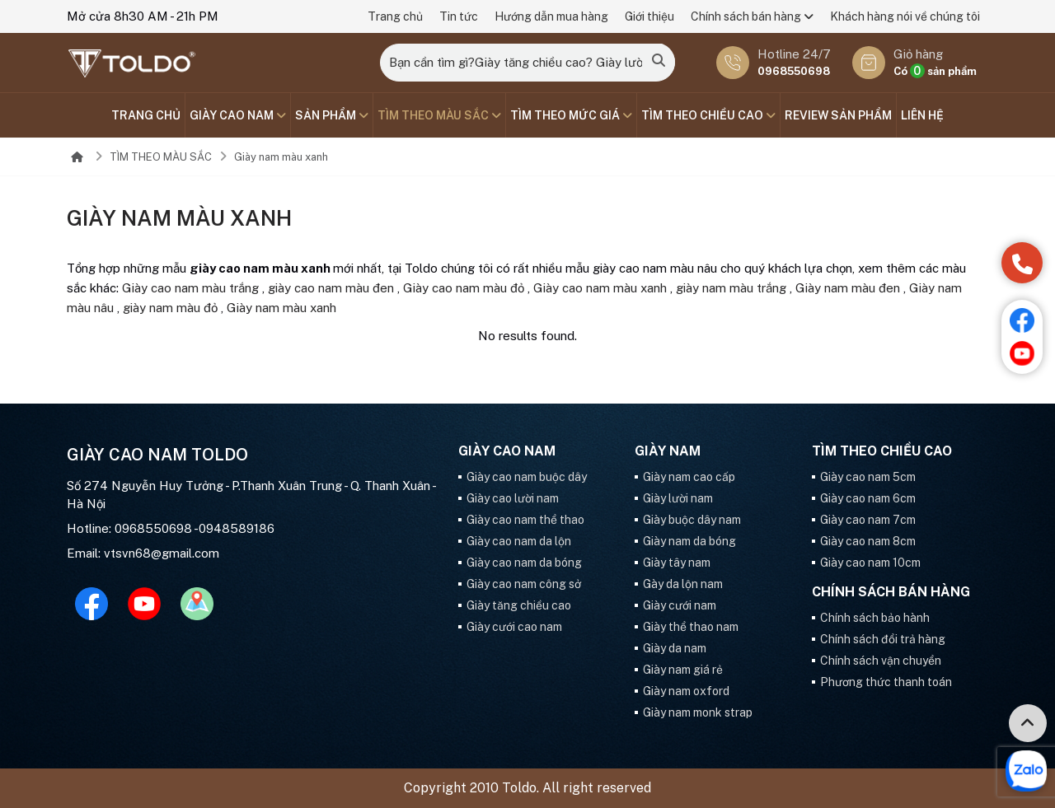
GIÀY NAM (668, 451)
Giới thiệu (649, 16)
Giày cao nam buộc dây (527, 476)
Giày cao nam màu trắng (190, 288)
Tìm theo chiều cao (708, 115)
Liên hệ (922, 115)
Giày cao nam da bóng (524, 562)
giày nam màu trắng (731, 288)
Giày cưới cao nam (514, 626)
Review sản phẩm (838, 115)
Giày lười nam (678, 498)
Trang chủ (395, 16)
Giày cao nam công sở (524, 584)
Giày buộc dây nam (692, 519)
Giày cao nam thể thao (525, 519)
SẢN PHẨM (331, 115)
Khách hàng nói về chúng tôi (905, 16)
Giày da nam (674, 648)
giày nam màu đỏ (170, 308)
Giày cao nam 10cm (870, 562)
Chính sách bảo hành (875, 617)
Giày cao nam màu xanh (600, 288)
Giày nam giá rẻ (683, 669)
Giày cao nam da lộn (519, 541)
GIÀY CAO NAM (238, 115)
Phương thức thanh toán (886, 682)
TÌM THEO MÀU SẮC (439, 115)
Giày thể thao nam (690, 626)
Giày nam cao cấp (689, 476)
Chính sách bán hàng (752, 16)
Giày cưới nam (679, 605)
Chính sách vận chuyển (880, 660)
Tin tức (458, 16)
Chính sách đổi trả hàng (882, 639)
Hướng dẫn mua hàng (551, 16)
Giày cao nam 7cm (868, 519)
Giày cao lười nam (513, 498)
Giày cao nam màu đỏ (463, 288)
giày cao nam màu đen (331, 288)
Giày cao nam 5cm (868, 476)
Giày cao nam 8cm (868, 541)
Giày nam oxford (686, 691)
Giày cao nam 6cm (868, 498)
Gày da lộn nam (683, 584)
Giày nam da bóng (689, 541)
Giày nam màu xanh (281, 157)
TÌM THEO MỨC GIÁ (571, 115)
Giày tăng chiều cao (519, 605)
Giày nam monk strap (698, 712)
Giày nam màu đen (847, 288)
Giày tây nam (676, 562)
